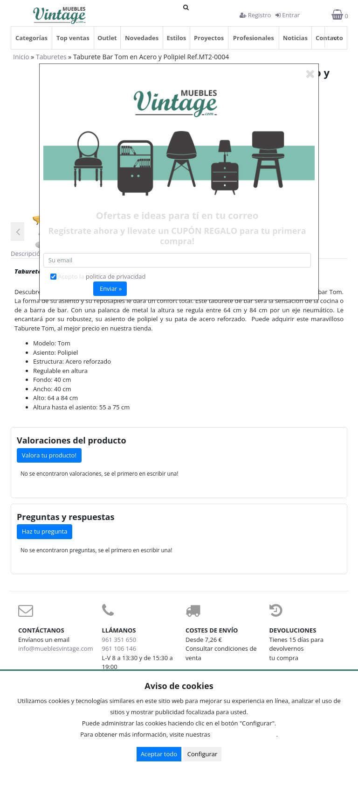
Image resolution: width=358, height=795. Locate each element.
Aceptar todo (159, 754)
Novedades (141, 38)
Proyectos (209, 38)
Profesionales (253, 38)
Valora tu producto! (49, 455)
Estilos (176, 38)
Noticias (295, 38)
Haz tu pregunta (45, 531)
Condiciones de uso (245, 734)
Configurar (202, 754)
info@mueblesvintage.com (55, 648)
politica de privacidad (116, 276)
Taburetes (51, 56)
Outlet (107, 38)
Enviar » (111, 288)
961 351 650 (119, 639)
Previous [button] (18, 231)
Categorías (31, 38)
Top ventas (73, 38)
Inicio (21, 56)
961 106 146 (119, 648)
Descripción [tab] (27, 253)
